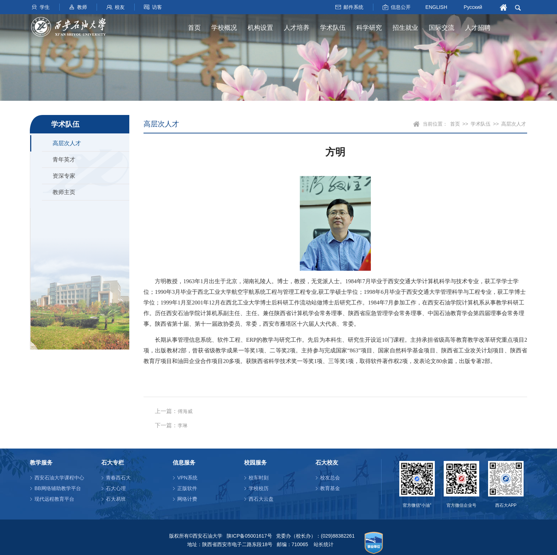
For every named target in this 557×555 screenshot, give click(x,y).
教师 (82, 7)
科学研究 (369, 27)
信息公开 (401, 7)
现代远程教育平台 (54, 499)
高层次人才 (67, 143)
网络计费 (187, 499)
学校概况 (224, 27)
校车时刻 (259, 477)
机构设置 (260, 27)
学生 (45, 7)
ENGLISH (436, 6)
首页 (194, 27)
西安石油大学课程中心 (59, 477)
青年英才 (64, 159)
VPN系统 (187, 477)
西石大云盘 (261, 499)
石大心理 (116, 488)
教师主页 (64, 192)
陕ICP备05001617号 (249, 536)
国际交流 (441, 27)
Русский (473, 7)
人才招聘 (478, 27)
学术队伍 (333, 27)
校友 (120, 7)
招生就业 (405, 27)
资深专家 (64, 176)
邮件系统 (353, 7)
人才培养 (296, 27)
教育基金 (330, 488)
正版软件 (187, 488)
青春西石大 (118, 477)
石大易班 (116, 499)
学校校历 (259, 488)
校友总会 (330, 477)
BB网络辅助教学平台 (57, 488)
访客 (157, 7)
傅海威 (185, 411)
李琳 (183, 425)
